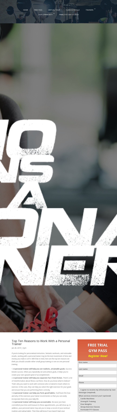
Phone (81, 382)
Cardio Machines (87, 399)
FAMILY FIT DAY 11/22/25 (69, 14)
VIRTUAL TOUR (54, 10)
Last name (83, 369)
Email (81, 376)
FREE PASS (38, 10)
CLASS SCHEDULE (73, 10)
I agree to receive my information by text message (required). (97, 391)
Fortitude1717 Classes (90, 410)
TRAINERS (89, 10)
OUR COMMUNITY (45, 14)
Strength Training (88, 401)
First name (83, 362)
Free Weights (86, 404)
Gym (24, 348)
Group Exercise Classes (90, 407)
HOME (25, 10)
